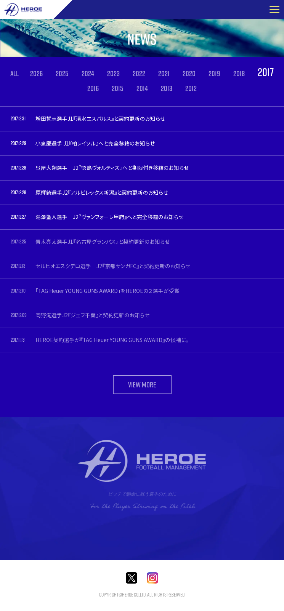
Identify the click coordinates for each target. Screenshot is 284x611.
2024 (88, 73)
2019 (214, 73)
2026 (36, 73)
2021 (164, 73)
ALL (14, 73)
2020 (189, 73)
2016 (93, 88)
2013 (166, 88)
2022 (139, 73)
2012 (191, 88)
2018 (239, 73)
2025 (62, 73)
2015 (117, 88)
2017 (266, 72)
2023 (113, 73)
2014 (142, 88)
